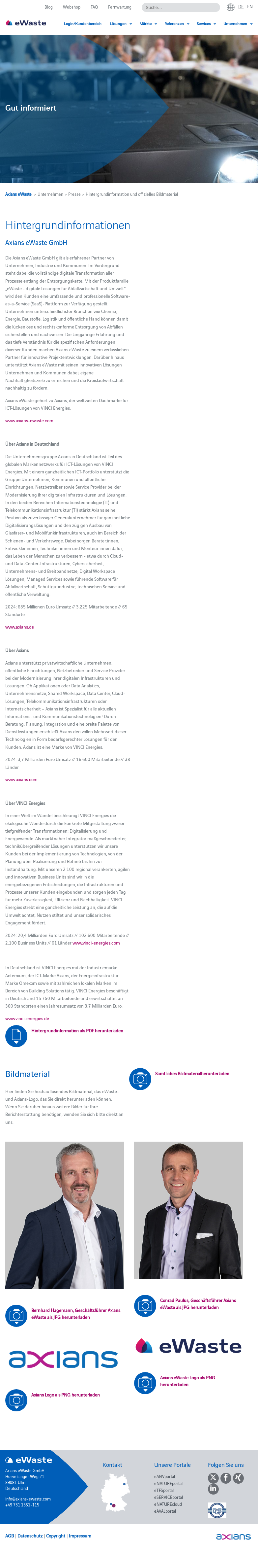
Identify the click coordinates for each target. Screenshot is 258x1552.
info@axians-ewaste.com (28, 1498)
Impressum (80, 1535)
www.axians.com (21, 779)
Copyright (55, 1535)
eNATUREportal (168, 1483)
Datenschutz (30, 1535)
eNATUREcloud (168, 1504)
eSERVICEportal (168, 1497)
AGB (9, 1535)
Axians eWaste (18, 194)
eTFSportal (164, 1490)
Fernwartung (119, 7)
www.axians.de (19, 626)
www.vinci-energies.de (27, 1018)
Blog (48, 7)
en (250, 6)
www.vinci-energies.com (96, 942)
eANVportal (164, 1476)
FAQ (94, 7)
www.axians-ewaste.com (29, 420)
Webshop (71, 7)
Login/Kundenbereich (82, 23)
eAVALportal (165, 1511)
